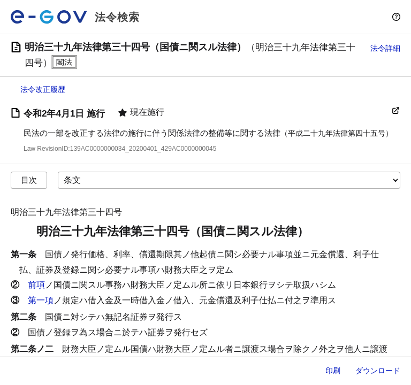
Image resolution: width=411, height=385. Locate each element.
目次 (29, 179)
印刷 (332, 370)
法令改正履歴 (42, 89)
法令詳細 (385, 48)
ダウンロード (377, 370)
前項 (36, 284)
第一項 (41, 300)
